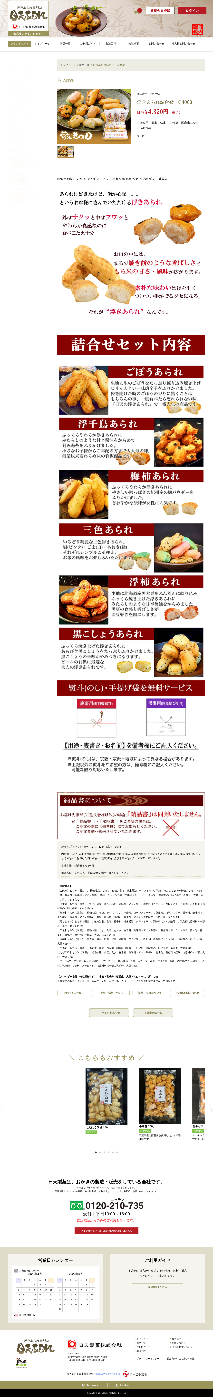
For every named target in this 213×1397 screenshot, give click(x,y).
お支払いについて (75, 993)
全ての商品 (19, 92)
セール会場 (19, 132)
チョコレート (21, 116)
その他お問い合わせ (187, 993)
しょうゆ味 (19, 100)
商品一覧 (65, 43)
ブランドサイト (19, 43)
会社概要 (133, 43)
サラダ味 (17, 108)
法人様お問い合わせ (183, 43)
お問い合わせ (156, 43)
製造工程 (111, 43)
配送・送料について (112, 993)
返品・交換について (149, 993)
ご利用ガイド (88, 43)
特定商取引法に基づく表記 (180, 1358)
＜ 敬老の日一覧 (153, 1012)
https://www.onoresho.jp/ (107, 1373)
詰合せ (16, 124)
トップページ (42, 43)
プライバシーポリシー (147, 1358)
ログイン (192, 10)
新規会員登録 (160, 10)
